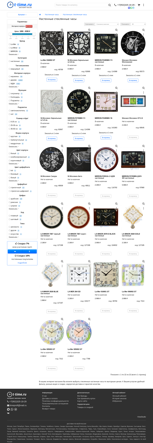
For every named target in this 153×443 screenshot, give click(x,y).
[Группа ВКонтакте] (15, 251)
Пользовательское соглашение (55, 404)
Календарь (16, 97)
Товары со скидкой (85, 407)
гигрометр (16, 94)
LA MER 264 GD (74, 291)
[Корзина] (139, 5)
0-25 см (14, 122)
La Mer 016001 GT (102, 291)
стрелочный (17, 188)
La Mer (14, 44)
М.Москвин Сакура (49, 176)
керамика (16, 77)
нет (13, 114)
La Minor (15, 48)
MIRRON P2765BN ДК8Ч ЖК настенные (132, 177)
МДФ (14, 84)
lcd (12, 171)
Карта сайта (82, 401)
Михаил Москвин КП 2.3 (132, 118)
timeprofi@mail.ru (17, 405)
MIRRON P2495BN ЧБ (103, 118)
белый (14, 154)
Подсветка (16, 101)
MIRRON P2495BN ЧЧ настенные (103, 61)
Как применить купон (86, 398)
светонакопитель (18, 111)
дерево (16, 80)
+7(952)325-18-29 (16, 401)
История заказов (119, 398)
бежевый (15, 174)
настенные (16, 61)
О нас (44, 396)
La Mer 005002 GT (75, 349)
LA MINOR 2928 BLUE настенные (49, 292)
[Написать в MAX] (9, 409)
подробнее (22, 263)
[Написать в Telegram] (16, 409)
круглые (15, 136)
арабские (16, 199)
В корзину (52, 79)
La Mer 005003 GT (48, 349)
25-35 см (15, 125)
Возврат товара (48, 409)
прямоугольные (18, 140)
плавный (15, 216)
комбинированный (19, 157)
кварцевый (16, 69)
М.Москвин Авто (75, 176)
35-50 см (15, 129)
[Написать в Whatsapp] (12, 409)
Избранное (117, 401)
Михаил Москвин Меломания (129, 61)
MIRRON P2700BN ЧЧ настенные (76, 119)
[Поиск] (81, 5)
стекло (29, 26)
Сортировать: (89, 24)
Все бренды (82, 396)
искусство (15, 234)
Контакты (46, 406)
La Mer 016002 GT (48, 60)
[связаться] (125, 5)
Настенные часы (52, 14)
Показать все (14, 54)
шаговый (15, 219)
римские (15, 202)
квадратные (16, 144)
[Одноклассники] (29, 251)
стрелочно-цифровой (20, 191)
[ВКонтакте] (8, 413)
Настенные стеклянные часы (75, 14)
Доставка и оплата (49, 398)
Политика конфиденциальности (55, 401)
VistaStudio (141, 417)
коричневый (16, 161)
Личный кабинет (119, 396)
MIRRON (15, 51)
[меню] (143, 5)
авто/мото (15, 227)
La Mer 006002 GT (129, 291)
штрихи (14, 206)
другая (14, 230)
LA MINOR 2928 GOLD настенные (131, 235)
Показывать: (125, 24)
